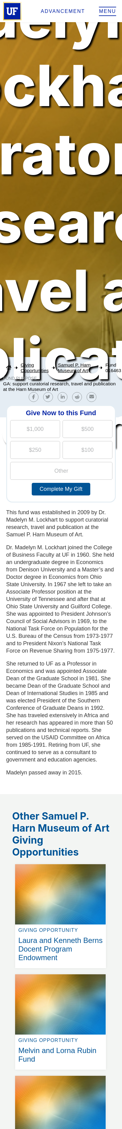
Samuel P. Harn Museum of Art (74, 367)
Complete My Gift (60, 489)
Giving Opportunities (35, 367)
